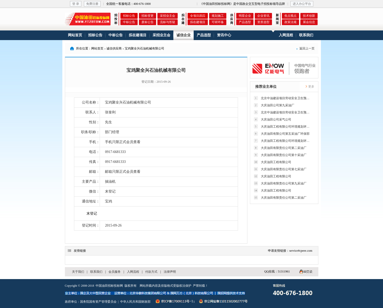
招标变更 (147, 16)
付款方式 (151, 271)
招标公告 (129, 16)
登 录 (75, 4)
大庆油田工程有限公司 (272, 162)
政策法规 (290, 22)
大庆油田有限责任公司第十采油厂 (280, 155)
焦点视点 (290, 16)
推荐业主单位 (266, 87)
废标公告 (147, 22)
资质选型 (263, 22)
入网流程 (286, 35)
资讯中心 (224, 35)
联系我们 (306, 35)
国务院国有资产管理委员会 (98, 301)
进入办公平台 (302, 4)
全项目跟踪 (197, 16)
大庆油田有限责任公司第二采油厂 (280, 148)
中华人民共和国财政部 (135, 301)
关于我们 (78, 271)
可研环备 (218, 22)
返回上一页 (305, 48)
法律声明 (170, 271)
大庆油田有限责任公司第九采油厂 (280, 183)
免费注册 (92, 4)
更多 (309, 86)
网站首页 (75, 35)
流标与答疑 (167, 22)
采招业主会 (167, 16)
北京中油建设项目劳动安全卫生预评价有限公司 (283, 98)
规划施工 (218, 16)
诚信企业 (183, 35)
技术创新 (309, 16)
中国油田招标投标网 (109, 285)
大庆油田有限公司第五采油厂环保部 (281, 133)
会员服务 (114, 271)
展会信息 (309, 22)
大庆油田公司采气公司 (272, 119)
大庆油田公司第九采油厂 (274, 105)
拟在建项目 (197, 22)
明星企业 (245, 16)
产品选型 (245, 22)
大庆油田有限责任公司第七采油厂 (280, 169)
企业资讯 (263, 16)
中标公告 (129, 22)
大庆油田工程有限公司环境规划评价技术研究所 (283, 126)
